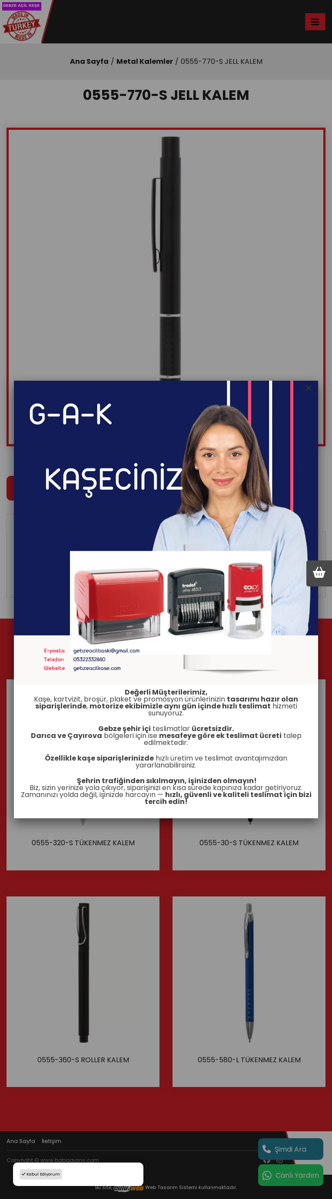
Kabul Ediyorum (41, 1174)
